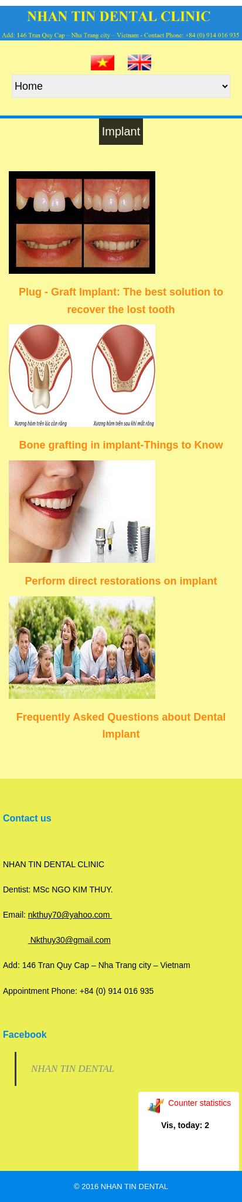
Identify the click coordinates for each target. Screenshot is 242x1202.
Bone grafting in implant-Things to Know (121, 445)
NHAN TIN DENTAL (72, 1068)
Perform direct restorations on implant (121, 581)
